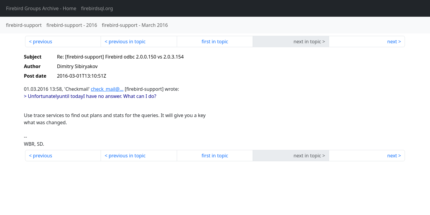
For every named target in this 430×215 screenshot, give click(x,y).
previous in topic (127, 41)
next (392, 41)
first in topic (215, 41)
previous (42, 41)
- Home (41, 8)
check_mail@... (107, 89)
